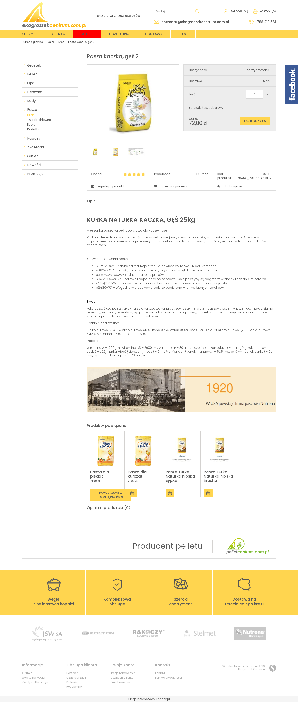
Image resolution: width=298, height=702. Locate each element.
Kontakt (160, 673)
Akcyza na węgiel (33, 677)
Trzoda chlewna (39, 119)
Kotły (31, 101)
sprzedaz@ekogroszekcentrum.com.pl (195, 22)
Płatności (72, 682)
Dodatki (33, 129)
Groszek (34, 65)
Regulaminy (74, 686)
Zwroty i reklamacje (35, 682)
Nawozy (33, 138)
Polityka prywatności (168, 677)
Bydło (31, 124)
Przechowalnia (120, 682)
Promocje (35, 174)
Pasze (32, 110)
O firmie (27, 673)
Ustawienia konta (122, 677)
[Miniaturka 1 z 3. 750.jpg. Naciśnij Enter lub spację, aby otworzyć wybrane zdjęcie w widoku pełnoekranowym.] (95, 152)
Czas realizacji (76, 677)
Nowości (34, 165)
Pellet (32, 74)
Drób (30, 115)
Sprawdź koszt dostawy (206, 108)
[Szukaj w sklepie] (174, 11)
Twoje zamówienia (123, 673)
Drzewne (34, 92)
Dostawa (72, 673)
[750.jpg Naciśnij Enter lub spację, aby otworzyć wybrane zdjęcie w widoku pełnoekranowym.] (133, 102)
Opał (31, 83)
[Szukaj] (197, 11)
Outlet (32, 156)
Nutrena (202, 174)
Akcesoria (35, 147)
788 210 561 (266, 22)
